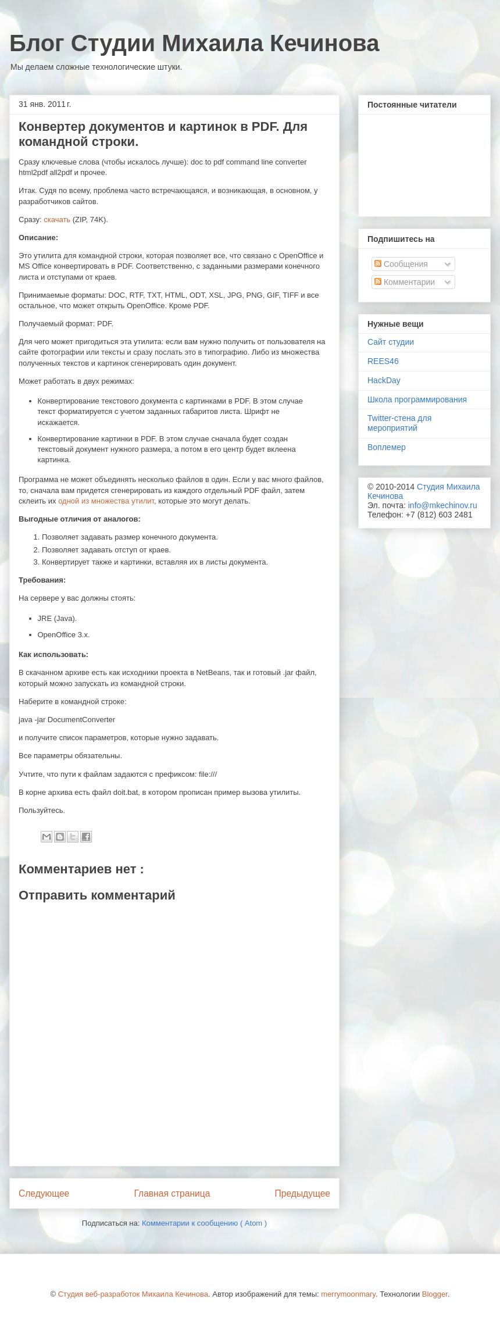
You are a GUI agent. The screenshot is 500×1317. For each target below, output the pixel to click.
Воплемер (386, 447)
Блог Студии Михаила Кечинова (194, 43)
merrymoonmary (348, 1294)
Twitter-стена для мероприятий (399, 423)
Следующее (44, 1193)
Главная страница (172, 1193)
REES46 (383, 361)
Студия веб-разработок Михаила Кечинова (133, 1294)
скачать (57, 219)
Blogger (435, 1294)
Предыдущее (302, 1193)
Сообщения (401, 264)
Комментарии (404, 282)
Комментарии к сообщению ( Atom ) (204, 1223)
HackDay (384, 380)
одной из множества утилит (106, 501)
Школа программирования (417, 399)
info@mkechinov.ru (442, 505)
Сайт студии (390, 342)
